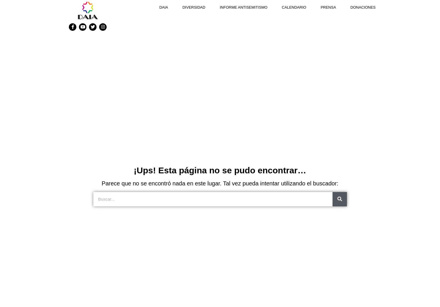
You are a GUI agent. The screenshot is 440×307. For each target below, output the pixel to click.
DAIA (163, 7)
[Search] (340, 199)
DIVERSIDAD (193, 7)
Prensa (328, 7)
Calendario (294, 7)
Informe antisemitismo (243, 7)
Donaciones (362, 7)
